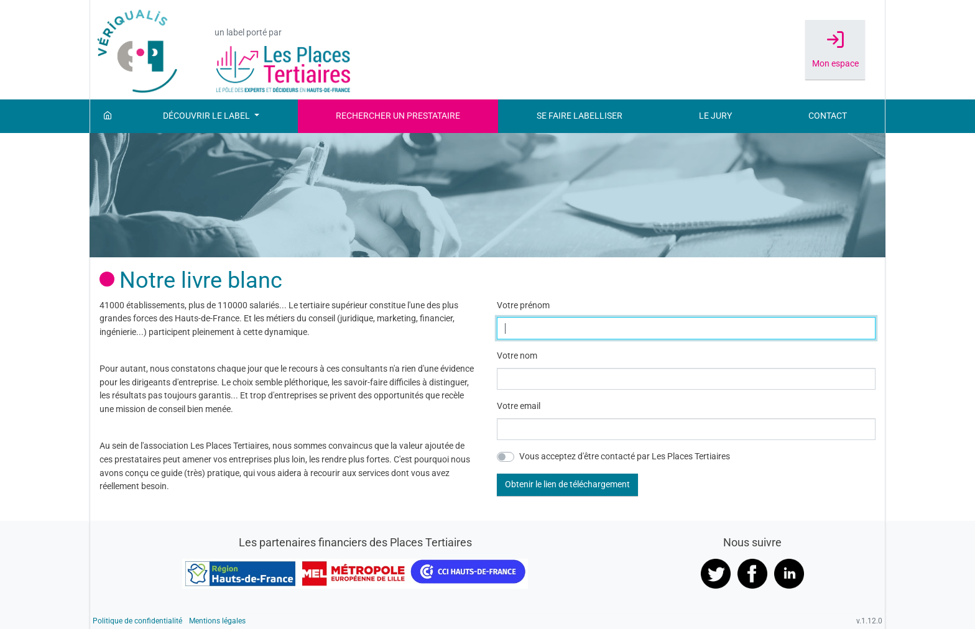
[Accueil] (107, 116)
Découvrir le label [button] (207, 116)
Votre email (518, 406)
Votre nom (517, 356)
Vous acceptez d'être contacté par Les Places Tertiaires (624, 456)
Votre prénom (523, 305)
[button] (567, 485)
